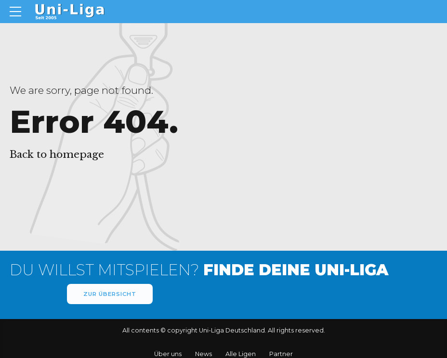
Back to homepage (57, 154)
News (203, 354)
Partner (281, 354)
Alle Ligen (240, 354)
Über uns (168, 354)
